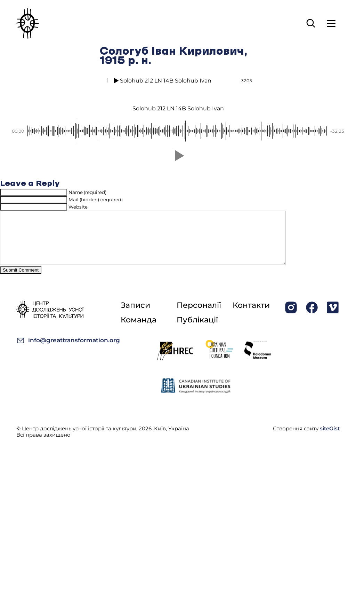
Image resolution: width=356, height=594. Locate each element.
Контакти (251, 315)
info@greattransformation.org (68, 350)
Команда (138, 330)
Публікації (197, 330)
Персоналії (199, 315)
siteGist (330, 439)
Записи (135, 315)
